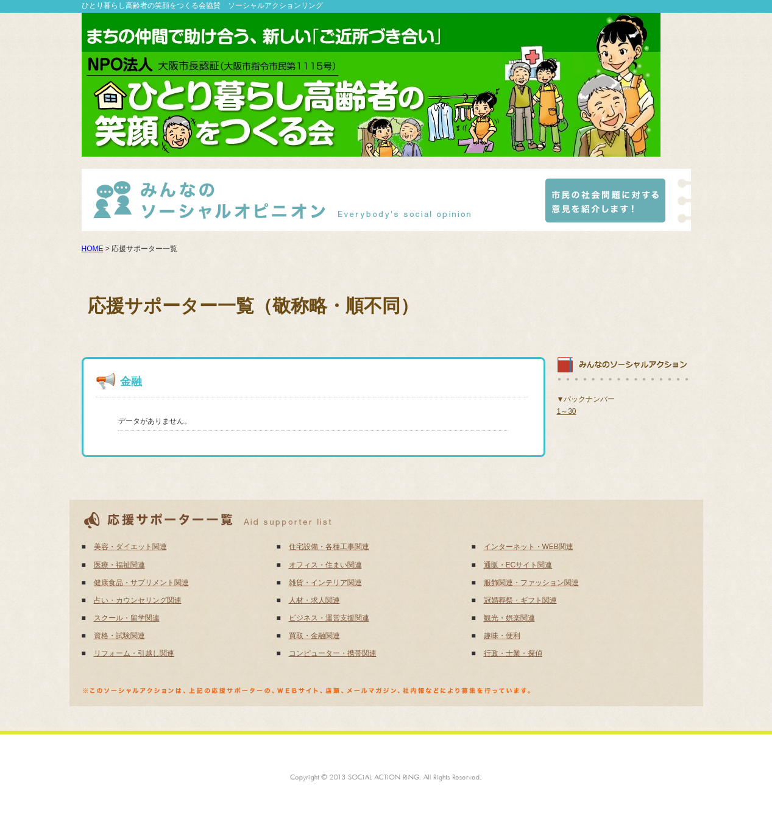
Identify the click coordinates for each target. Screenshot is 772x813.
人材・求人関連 (314, 600)
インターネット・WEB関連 (528, 546)
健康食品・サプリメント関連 (141, 582)
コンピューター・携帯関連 (333, 653)
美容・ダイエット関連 (130, 546)
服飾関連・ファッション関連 (531, 582)
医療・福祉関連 (119, 565)
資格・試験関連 (119, 635)
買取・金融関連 (314, 635)
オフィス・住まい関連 (325, 565)
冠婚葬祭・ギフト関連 (520, 600)
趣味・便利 (502, 635)
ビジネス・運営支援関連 (329, 618)
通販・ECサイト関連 (518, 565)
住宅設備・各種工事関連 (329, 546)
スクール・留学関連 (127, 618)
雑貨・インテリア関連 (325, 582)
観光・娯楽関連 (509, 618)
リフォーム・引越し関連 (134, 653)
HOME (93, 248)
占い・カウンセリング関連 (138, 600)
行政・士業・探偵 (513, 653)
